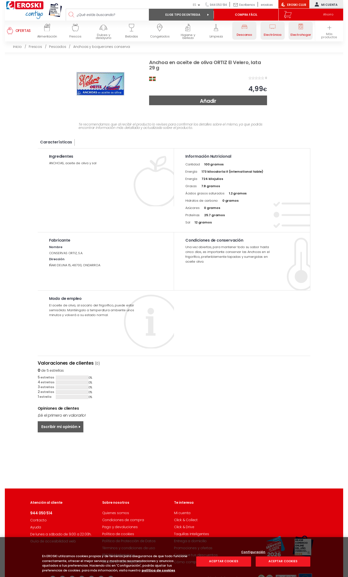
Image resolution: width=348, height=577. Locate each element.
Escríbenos (247, 5)
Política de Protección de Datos (129, 541)
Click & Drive (184, 527)
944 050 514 (218, 5)
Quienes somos (115, 512)
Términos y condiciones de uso (128, 548)
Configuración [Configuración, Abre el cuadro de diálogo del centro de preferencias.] (253, 567)
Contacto (38, 520)
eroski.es (267, 5)
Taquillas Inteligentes (191, 534)
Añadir (208, 100)
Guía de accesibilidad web (53, 541)
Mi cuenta (325, 4)
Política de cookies (118, 534)
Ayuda (35, 527)
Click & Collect (186, 520)
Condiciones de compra (123, 520)
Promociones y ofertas (193, 548)
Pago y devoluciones (120, 527)
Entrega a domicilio (190, 541)
